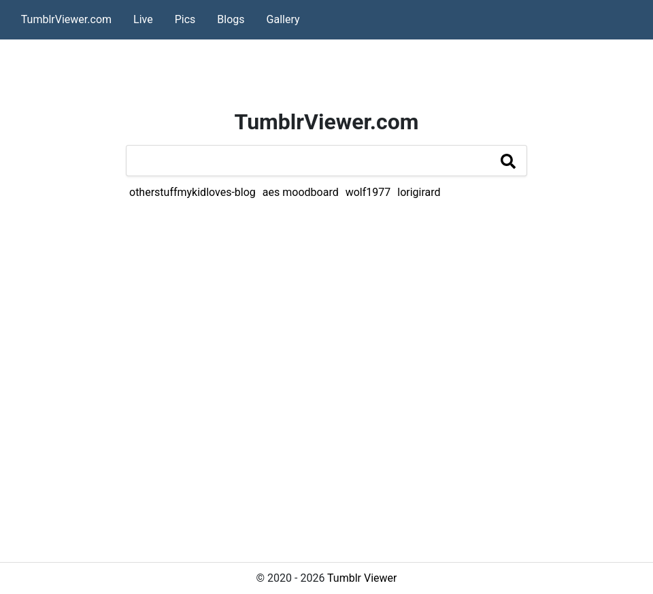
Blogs (230, 19)
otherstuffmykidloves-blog (192, 192)
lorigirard (418, 192)
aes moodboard (301, 192)
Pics (185, 19)
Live (143, 19)
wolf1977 (368, 192)
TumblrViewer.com (66, 19)
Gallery (283, 19)
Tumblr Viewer (362, 578)
